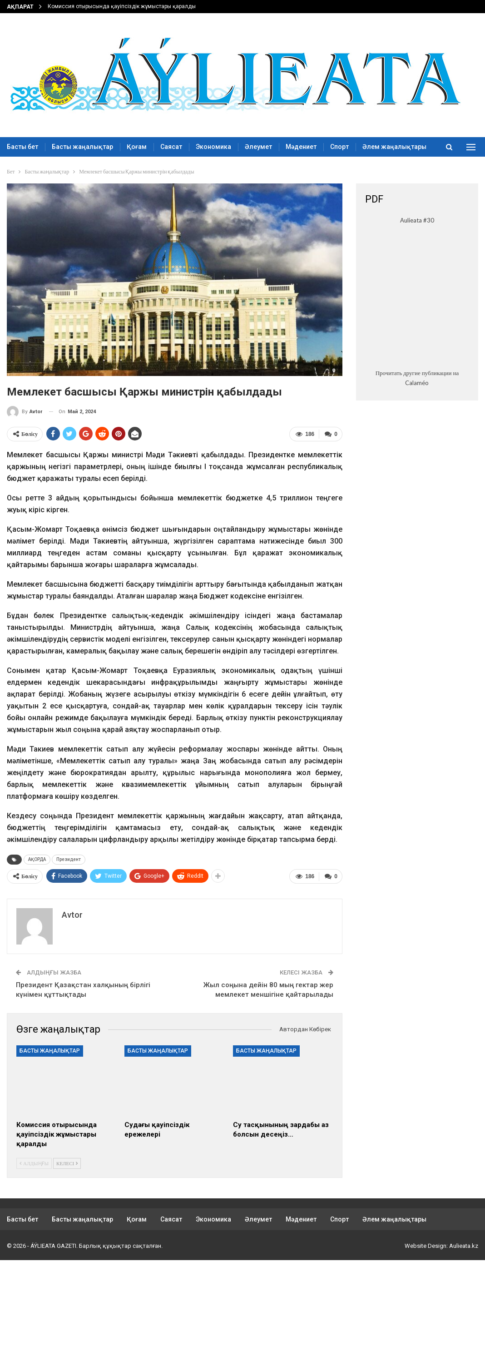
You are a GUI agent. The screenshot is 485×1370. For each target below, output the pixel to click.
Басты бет (22, 146)
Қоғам (137, 146)
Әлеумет (258, 146)
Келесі (67, 1162)
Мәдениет (301, 146)
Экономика (213, 146)
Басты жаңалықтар (82, 146)
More (370, 146)
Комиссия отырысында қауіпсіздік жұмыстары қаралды (122, 6)
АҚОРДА (37, 859)
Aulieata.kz (463, 1245)
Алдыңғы (34, 1162)
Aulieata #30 (417, 220)
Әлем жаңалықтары (394, 1218)
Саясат (171, 146)
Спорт (339, 146)
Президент (68, 859)
